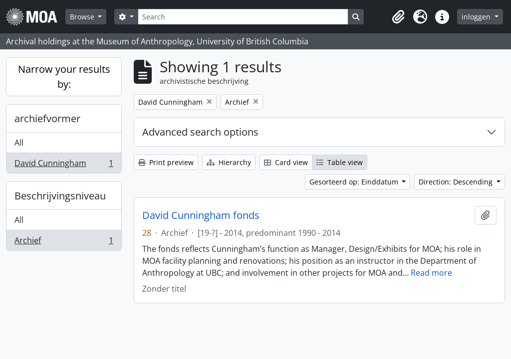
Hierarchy (229, 162)
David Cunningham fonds (200, 215)
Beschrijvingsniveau (60, 195)
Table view (339, 162)
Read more (431, 272)
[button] (398, 17)
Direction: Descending (457, 181)
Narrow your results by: (64, 76)
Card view (286, 162)
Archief (63, 242)
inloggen (477, 16)
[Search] (243, 16)
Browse (83, 16)
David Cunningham (63, 165)
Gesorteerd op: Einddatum (354, 181)
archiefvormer (47, 118)
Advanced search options (200, 132)
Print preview (166, 162)
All (18, 142)
